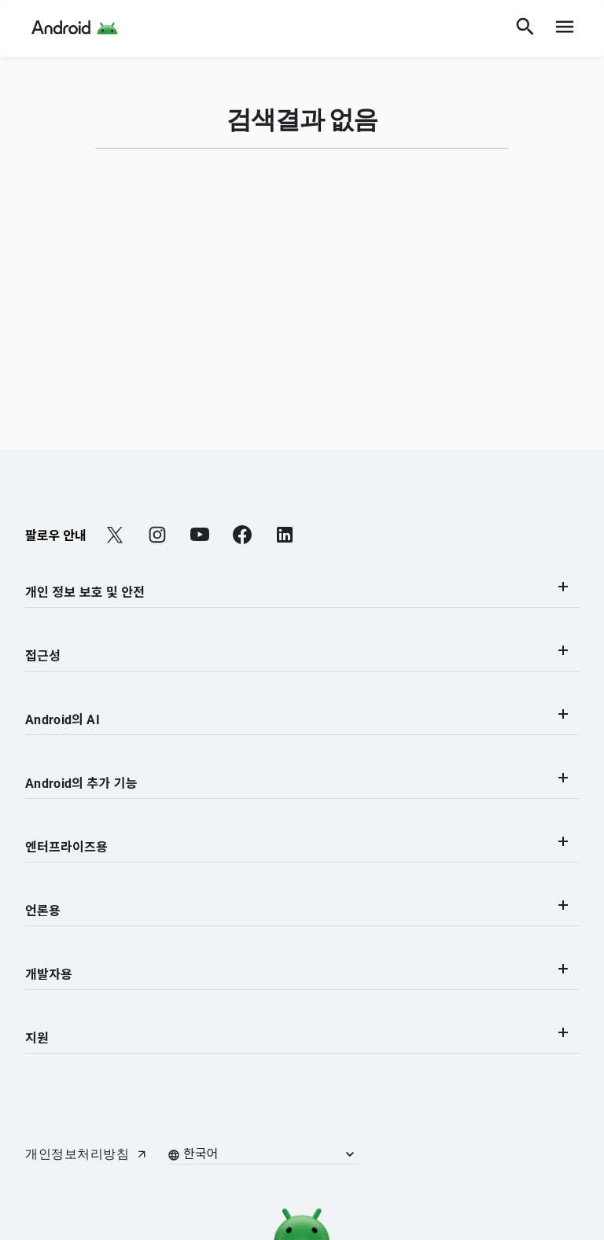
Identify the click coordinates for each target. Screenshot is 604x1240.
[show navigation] (564, 28)
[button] (272, 1154)
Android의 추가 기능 (300, 782)
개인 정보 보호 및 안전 (300, 591)
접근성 (300, 655)
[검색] (525, 28)
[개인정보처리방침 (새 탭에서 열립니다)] (86, 1154)
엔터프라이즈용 (300, 846)
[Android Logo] (74, 28)
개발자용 (300, 973)
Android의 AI (300, 718)
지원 (300, 1037)
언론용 (300, 909)
